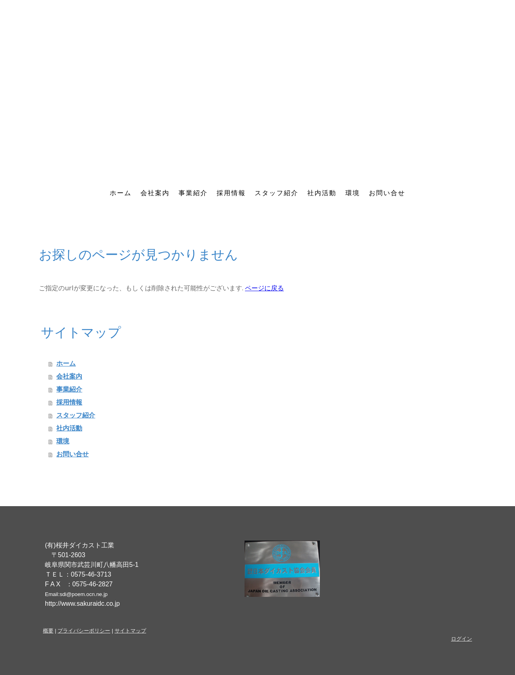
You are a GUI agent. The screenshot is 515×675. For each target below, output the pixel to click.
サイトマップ (130, 631)
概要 (48, 631)
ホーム (121, 193)
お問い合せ (387, 193)
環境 (352, 193)
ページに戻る (264, 287)
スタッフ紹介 (276, 193)
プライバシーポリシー (83, 631)
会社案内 (155, 193)
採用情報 (231, 193)
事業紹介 (193, 193)
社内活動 (321, 193)
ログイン (461, 639)
